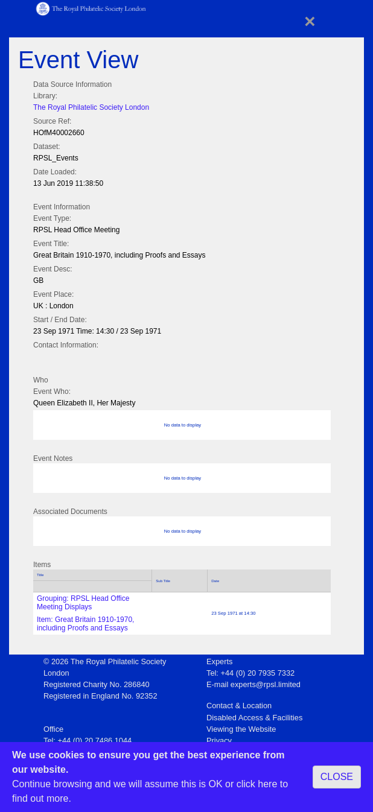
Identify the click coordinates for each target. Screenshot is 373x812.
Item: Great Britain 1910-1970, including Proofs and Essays (85, 623)
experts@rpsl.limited (266, 684)
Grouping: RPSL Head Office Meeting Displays (83, 602)
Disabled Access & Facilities (254, 717)
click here (257, 784)
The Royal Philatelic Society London (91, 107)
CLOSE (336, 777)
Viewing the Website (241, 729)
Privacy (219, 740)
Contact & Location (239, 705)
